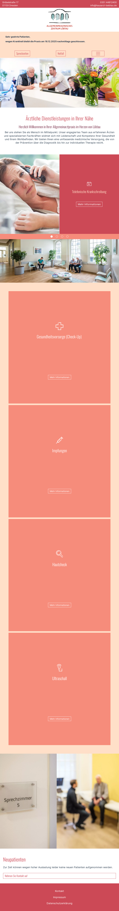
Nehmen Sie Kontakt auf (16, 876)
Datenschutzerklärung (59, 903)
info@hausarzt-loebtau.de (103, 5)
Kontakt (59, 891)
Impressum (59, 897)
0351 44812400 (108, 2)
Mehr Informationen (59, 377)
